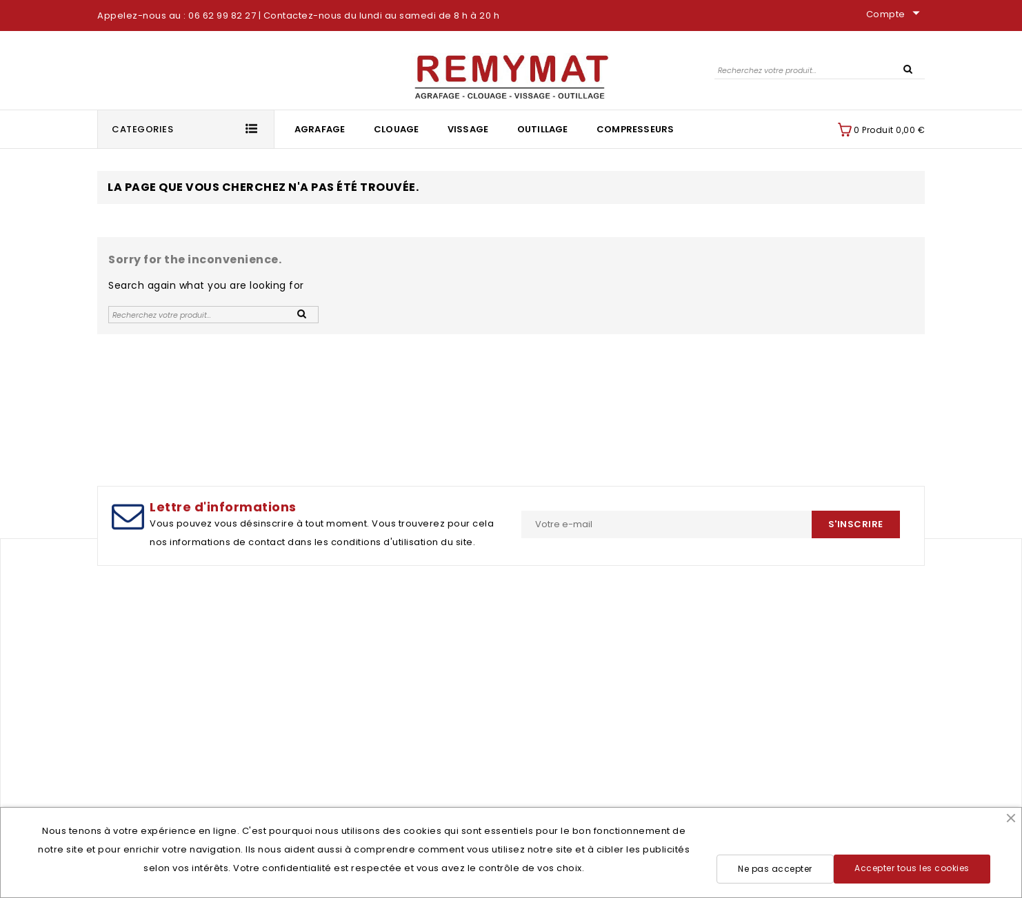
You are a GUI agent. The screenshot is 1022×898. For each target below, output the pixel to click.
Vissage (468, 129)
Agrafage (319, 129)
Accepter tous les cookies (912, 868)
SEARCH (907, 68)
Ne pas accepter (775, 869)
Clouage (396, 129)
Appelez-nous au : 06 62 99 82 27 (176, 15)
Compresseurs (635, 129)
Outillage (542, 129)
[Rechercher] (819, 70)
